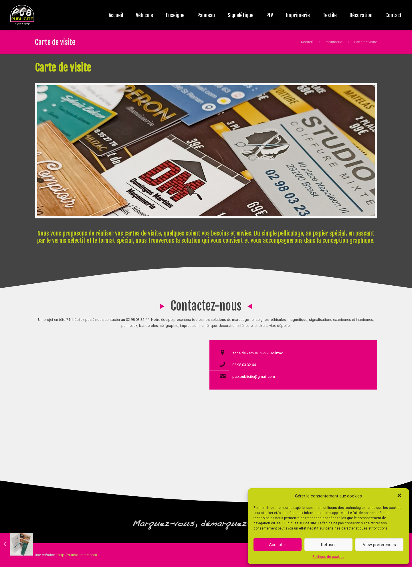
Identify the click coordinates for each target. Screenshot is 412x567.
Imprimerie (333, 42)
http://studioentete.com (77, 555)
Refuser (328, 544)
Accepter (277, 544)
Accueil (306, 42)
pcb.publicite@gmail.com (253, 376)
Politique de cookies (328, 557)
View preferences (379, 544)
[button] (400, 496)
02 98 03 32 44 (244, 365)
